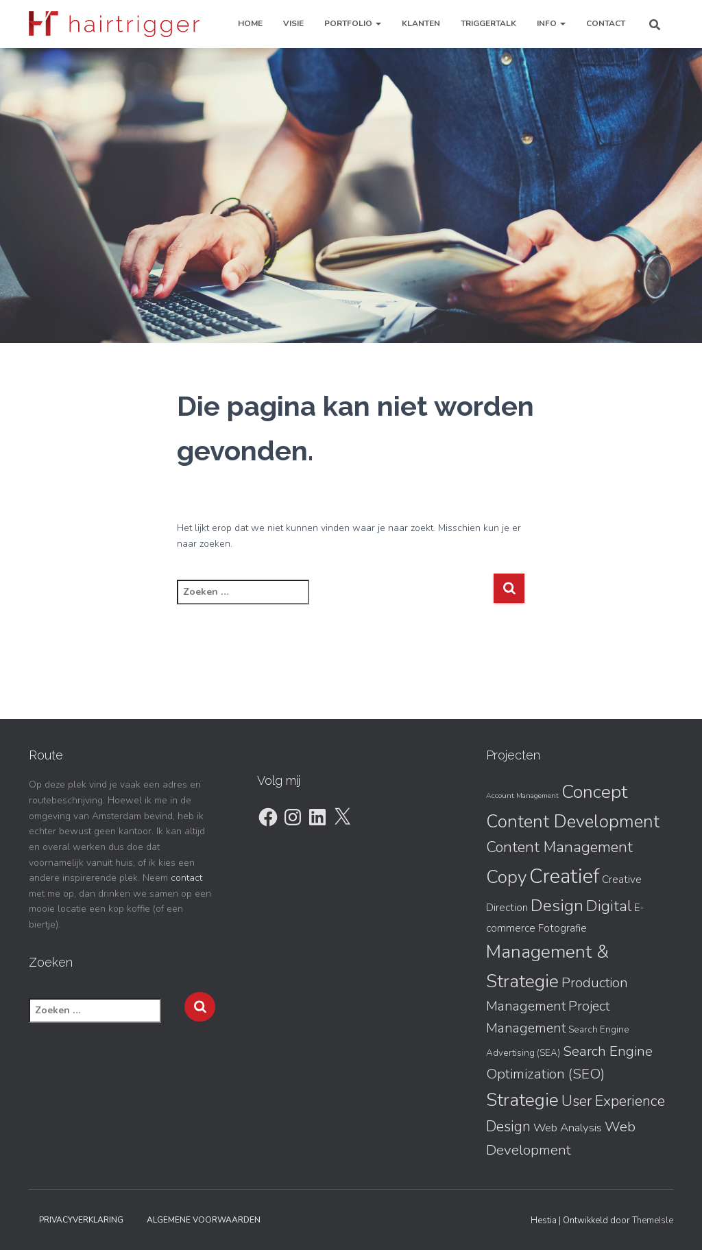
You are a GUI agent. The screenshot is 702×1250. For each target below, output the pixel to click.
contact (186, 877)
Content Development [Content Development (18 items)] (572, 822)
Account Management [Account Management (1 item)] (522, 795)
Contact (605, 23)
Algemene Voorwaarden (204, 1219)
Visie (293, 23)
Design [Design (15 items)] (557, 905)
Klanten (421, 23)
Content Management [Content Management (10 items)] (559, 847)
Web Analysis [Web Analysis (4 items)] (567, 1127)
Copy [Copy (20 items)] (506, 876)
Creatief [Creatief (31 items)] (564, 876)
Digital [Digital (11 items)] (608, 906)
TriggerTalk (488, 23)
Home (250, 23)
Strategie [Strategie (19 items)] (522, 1100)
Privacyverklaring (81, 1219)
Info (551, 23)
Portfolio (352, 23)
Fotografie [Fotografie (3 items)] (562, 928)
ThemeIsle (652, 1220)
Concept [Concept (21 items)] (594, 791)
